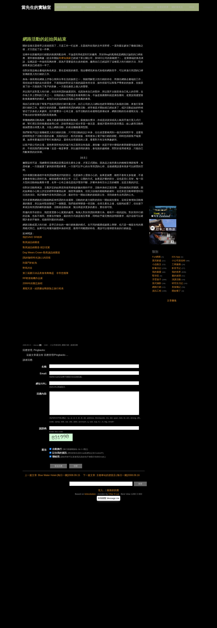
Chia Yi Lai (113, 498)
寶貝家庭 (156, 260)
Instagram (148, 6)
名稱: (44, 366)
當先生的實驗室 (36, 7)
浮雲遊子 (156, 279)
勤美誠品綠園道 (31, 242)
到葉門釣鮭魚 (30, 263)
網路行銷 (65, 345)
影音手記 (176, 268)
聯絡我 (56, 461)
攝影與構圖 (61, 6)
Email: (43, 373)
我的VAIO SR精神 (32, 237)
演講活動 (176, 279)
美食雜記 (176, 287)
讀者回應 (74, 345)
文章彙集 (172, 300)
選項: (44, 454)
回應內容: (42, 393)
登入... (101, 495)
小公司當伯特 (55, 345)
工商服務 (176, 264)
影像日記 (156, 268)
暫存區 (155, 275)
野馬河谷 (27, 268)
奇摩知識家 (65, 58)
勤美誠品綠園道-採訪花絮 (36, 247)
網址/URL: (41, 383)
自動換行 (57, 453)
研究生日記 (177, 283)
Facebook (90, 6)
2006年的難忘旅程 (32, 283)
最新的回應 (113, 495)
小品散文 (156, 264)
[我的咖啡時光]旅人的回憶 (36, 257)
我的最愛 (156, 272)
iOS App (176, 256)
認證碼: (43, 433)
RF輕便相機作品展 (33, 278)
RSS (191, 6)
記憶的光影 (76, 6)
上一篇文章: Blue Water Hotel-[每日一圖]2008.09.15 (52, 479)
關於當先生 (177, 6)
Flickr (133, 6)
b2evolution (90, 498)
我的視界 (176, 272)
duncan (36, 345)
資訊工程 (156, 290)
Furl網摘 (156, 256)
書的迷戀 (176, 275)
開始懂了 (176, 290)
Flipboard (105, 6)
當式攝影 (156, 283)
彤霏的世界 (163, 6)
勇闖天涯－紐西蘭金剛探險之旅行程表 (43, 288)
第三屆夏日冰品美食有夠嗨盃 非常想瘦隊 (45, 273)
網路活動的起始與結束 (44, 39)
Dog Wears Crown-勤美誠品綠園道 (41, 252)
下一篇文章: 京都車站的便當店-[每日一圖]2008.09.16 (111, 479)
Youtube (119, 6)
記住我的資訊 (59, 457)
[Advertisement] (77, 26)
